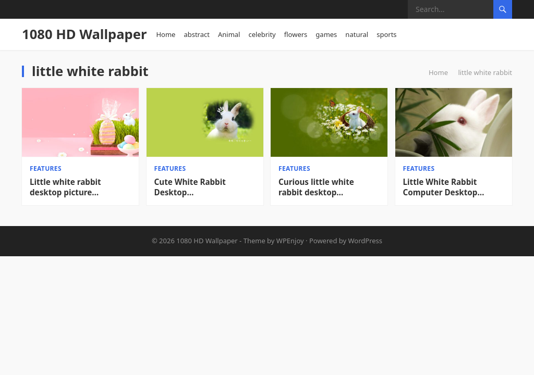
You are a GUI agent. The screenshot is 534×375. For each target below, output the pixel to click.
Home (165, 34)
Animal (229, 34)
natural (356, 34)
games (326, 34)
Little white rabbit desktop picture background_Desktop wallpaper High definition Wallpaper (80, 187)
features (46, 168)
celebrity (261, 34)
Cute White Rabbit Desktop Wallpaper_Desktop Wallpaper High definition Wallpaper (205, 187)
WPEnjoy (290, 240)
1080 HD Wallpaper (84, 34)
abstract (197, 34)
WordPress (365, 240)
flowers (296, 34)
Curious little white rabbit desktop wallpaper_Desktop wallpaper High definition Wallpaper (328, 187)
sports (386, 34)
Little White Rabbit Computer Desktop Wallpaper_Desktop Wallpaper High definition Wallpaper (453, 187)
